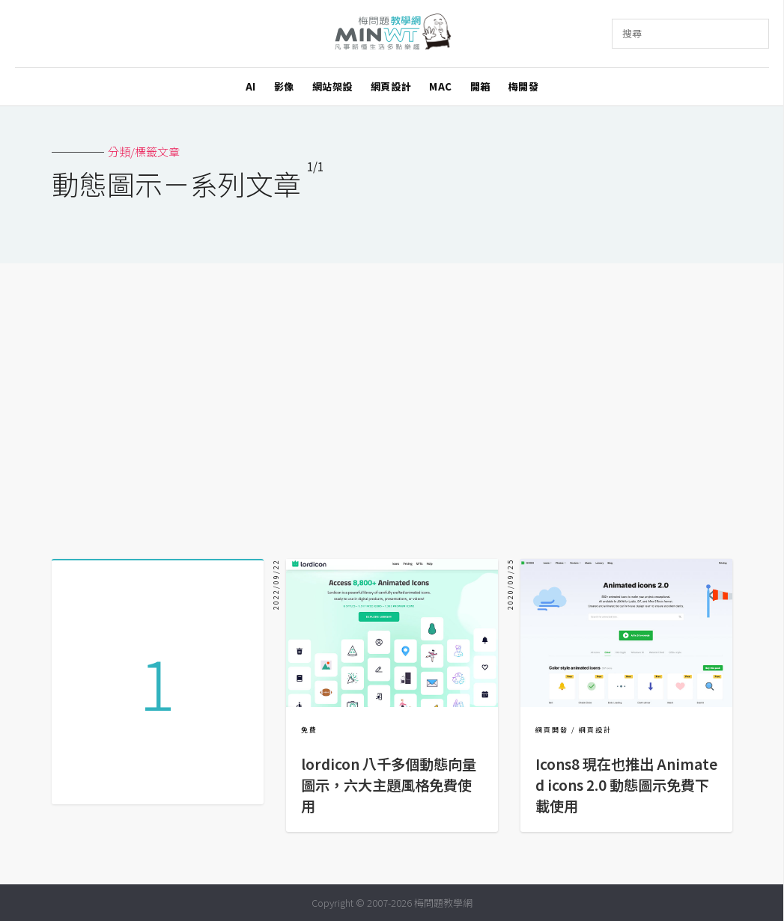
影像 (284, 86)
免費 (309, 730)
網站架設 (332, 86)
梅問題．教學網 (392, 34)
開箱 (480, 86)
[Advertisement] (392, 405)
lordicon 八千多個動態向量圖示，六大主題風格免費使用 (388, 784)
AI (251, 86)
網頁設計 (391, 86)
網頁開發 (551, 730)
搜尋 (632, 33)
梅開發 (523, 86)
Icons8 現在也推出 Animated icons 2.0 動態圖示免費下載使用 (626, 784)
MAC (440, 86)
